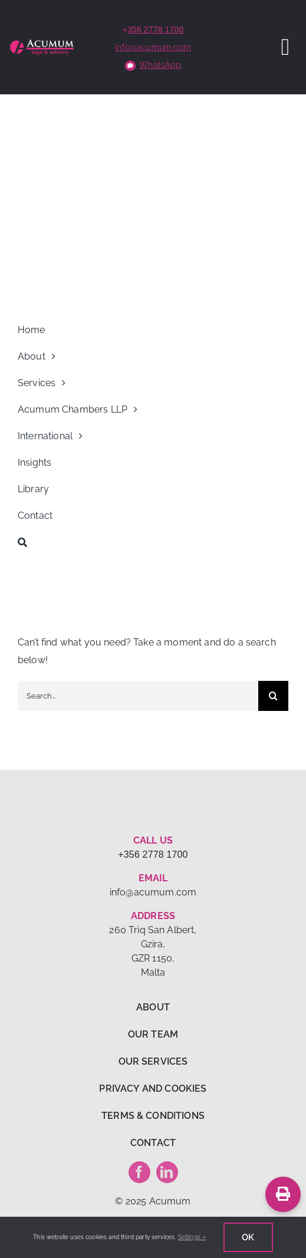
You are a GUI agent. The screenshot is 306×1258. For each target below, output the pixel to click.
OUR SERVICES (153, 1061)
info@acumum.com (152, 47)
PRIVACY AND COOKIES (152, 1088)
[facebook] (139, 1172)
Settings (192, 1237)
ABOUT (153, 1007)
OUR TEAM (153, 1034)
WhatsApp (160, 65)
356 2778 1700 (155, 29)
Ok (248, 1237)
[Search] (153, 542)
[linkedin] (167, 1172)
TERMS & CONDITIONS (153, 1115)
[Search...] (138, 696)
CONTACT (153, 1142)
